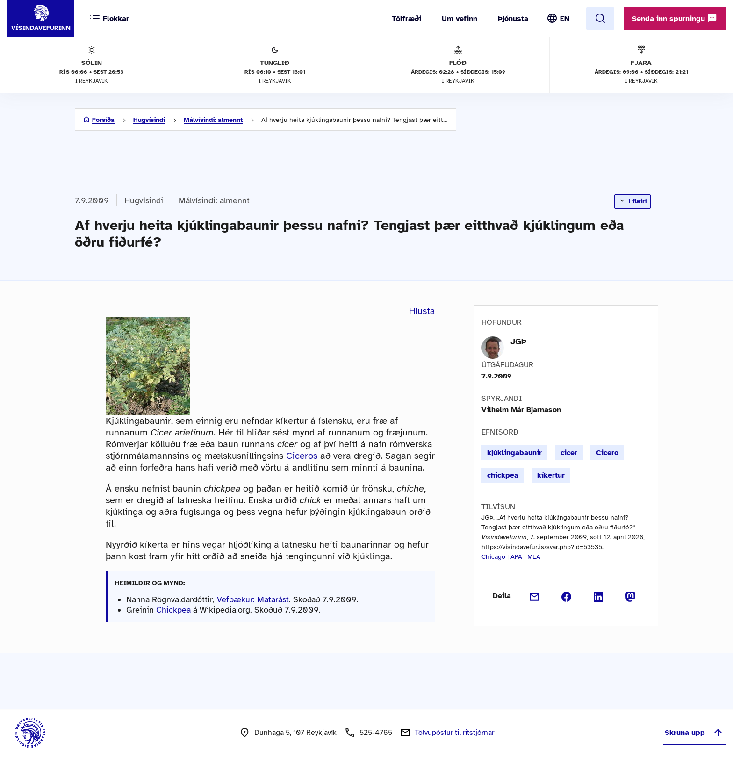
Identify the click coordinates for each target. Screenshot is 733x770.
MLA (533, 557)
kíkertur (551, 475)
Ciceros (301, 456)
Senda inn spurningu (674, 18)
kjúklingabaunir (514, 452)
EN (564, 18)
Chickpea (173, 610)
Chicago (493, 557)
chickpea (502, 475)
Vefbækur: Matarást (253, 599)
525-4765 (375, 732)
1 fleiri (632, 201)
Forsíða (103, 120)
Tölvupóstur (454, 732)
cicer (569, 452)
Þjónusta (513, 18)
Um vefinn (459, 18)
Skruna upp (694, 732)
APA (516, 557)
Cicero (607, 452)
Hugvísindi (149, 120)
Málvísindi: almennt (213, 120)
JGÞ (518, 341)
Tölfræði (406, 18)
